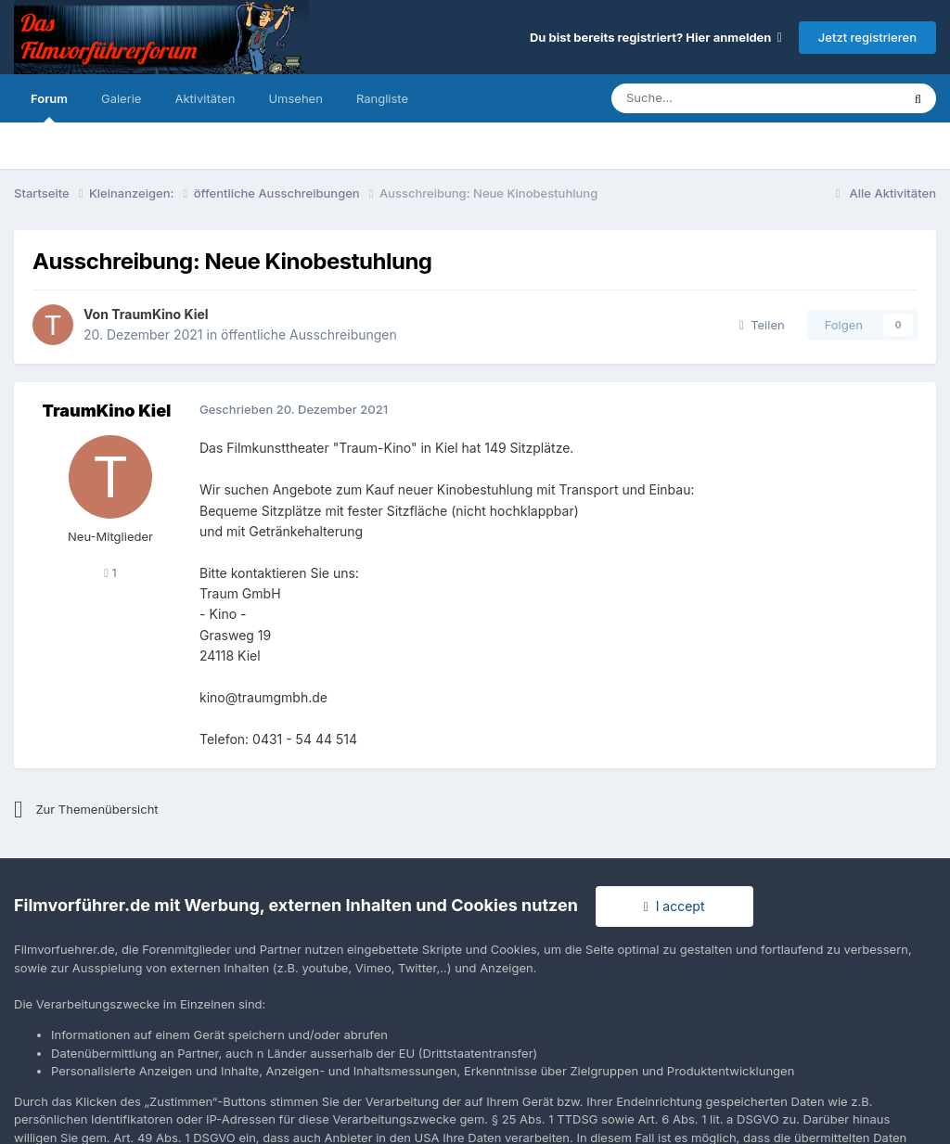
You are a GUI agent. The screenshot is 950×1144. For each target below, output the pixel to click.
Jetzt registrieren (867, 37)
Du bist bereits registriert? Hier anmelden (656, 37)
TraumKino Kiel (159, 314)
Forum (49, 106)
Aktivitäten (204, 98)
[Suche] (700, 98)
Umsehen (295, 98)
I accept (674, 906)
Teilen (762, 324)
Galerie (121, 98)
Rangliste (382, 98)
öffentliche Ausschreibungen (309, 334)
